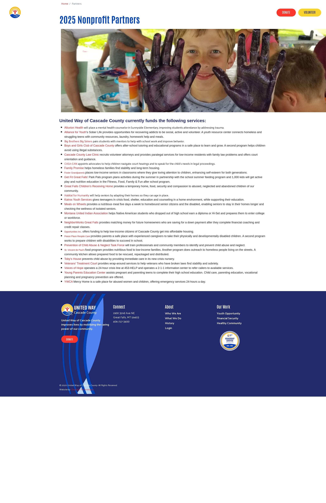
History (169, 323)
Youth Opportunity (228, 313)
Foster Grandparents (74, 172)
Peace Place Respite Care (77, 236)
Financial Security (227, 318)
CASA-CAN (70, 163)
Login (168, 327)
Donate (286, 12)
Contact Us (234, 12)
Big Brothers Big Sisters (78, 141)
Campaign (197, 12)
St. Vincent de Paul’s (74, 250)
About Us (147, 12)
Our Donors (215, 12)
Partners (180, 12)
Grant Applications (258, 12)
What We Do (173, 318)
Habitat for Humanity (76, 195)
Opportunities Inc (72, 231)
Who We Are (173, 313)
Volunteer (309, 12)
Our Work (163, 12)
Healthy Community (229, 323)
